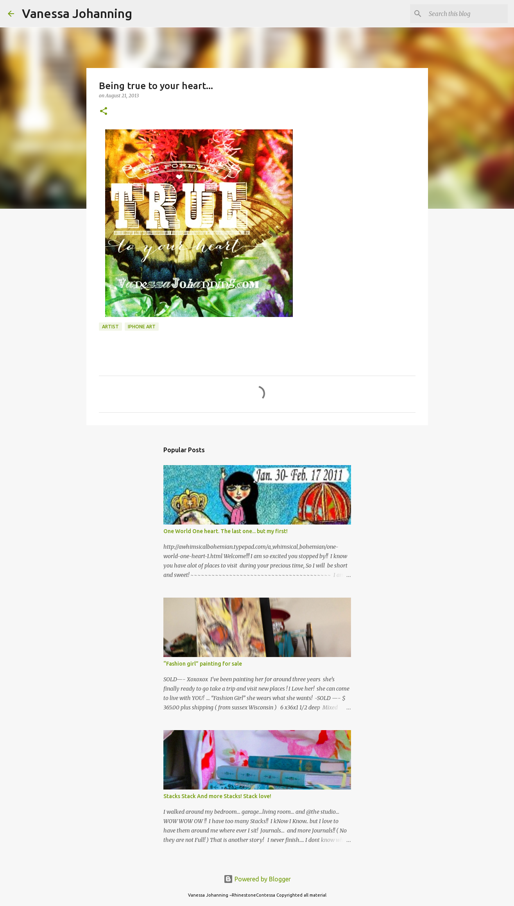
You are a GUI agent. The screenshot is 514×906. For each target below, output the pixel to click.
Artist (110, 326)
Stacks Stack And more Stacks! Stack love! (217, 796)
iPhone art (142, 326)
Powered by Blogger (257, 879)
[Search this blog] (467, 13)
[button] (103, 111)
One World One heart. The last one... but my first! (225, 531)
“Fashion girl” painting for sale (202, 664)
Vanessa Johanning (77, 13)
